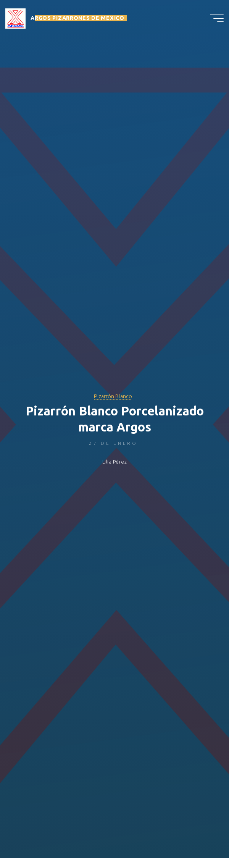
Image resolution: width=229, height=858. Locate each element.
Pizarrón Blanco (113, 396)
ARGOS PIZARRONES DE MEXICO (77, 18)
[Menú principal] (217, 18)
